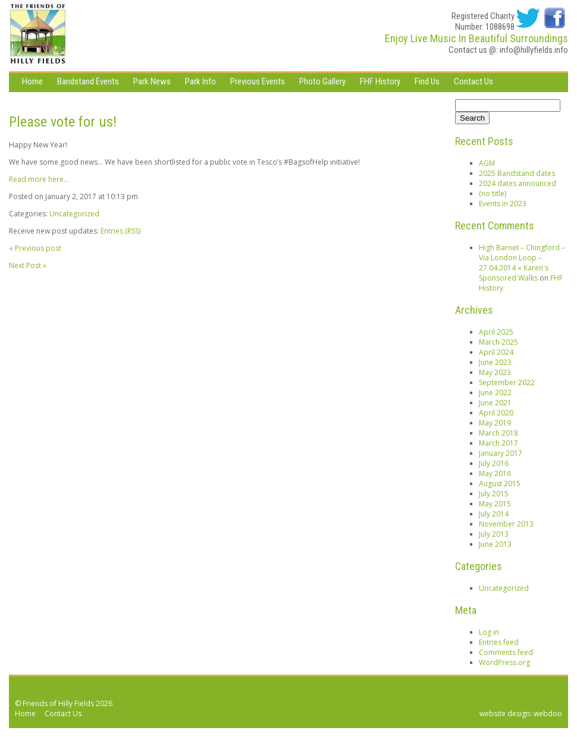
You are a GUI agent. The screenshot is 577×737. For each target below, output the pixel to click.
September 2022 (507, 382)
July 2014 (494, 514)
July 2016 (494, 463)
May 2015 (495, 504)
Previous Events (257, 81)
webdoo (548, 713)
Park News (152, 81)
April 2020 (496, 413)
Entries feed (499, 642)
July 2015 (494, 494)
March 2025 (498, 342)
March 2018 (498, 433)
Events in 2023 (502, 204)
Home (32, 81)
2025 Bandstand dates (517, 173)
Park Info (200, 81)
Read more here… (39, 179)
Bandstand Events (88, 81)
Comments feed (506, 652)
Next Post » (27, 265)
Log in (489, 632)
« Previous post (35, 248)
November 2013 (506, 524)
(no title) (492, 193)
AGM (487, 163)
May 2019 (495, 423)
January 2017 (500, 453)
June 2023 (495, 362)
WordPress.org (504, 662)
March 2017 (498, 443)
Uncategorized (74, 214)
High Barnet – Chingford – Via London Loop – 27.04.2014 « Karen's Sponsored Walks (522, 262)
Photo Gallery (322, 81)
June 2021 (495, 403)
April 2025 (496, 332)
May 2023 (495, 372)
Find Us (427, 81)
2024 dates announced (517, 183)
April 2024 (496, 352)
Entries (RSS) (120, 231)
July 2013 (494, 534)
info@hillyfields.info (534, 50)
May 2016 (495, 473)
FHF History (380, 81)
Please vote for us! (63, 122)
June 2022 (495, 393)
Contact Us (473, 81)
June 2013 (495, 544)
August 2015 (499, 483)
